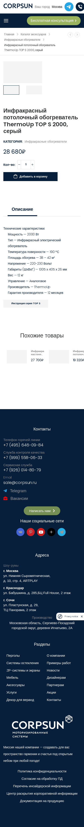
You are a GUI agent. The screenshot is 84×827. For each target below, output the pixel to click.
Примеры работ (59, 663)
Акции (51, 692)
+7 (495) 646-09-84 (23, 445)
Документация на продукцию (42, 800)
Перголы (13, 655)
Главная (9, 34)
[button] (42, 510)
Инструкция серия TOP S (25, 303)
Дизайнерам (56, 677)
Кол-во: (9, 164)
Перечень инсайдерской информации (42, 786)
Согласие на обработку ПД (42, 778)
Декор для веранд (20, 699)
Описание (22, 209)
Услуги (11, 692)
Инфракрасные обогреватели (22, 40)
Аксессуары (15, 685)
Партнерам (55, 685)
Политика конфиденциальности (42, 771)
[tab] (22, 209)
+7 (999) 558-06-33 (22, 457)
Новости (53, 670)
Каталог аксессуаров (33, 34)
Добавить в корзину (33, 176)
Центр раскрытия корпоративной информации (42, 793)
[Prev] (70, 34)
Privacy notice (71, 616)
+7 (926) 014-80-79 (22, 470)
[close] (82, 616)
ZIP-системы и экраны (23, 670)
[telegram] (69, 6)
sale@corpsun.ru (20, 482)
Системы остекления (22, 663)
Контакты (54, 699)
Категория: (13, 141)
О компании (56, 655)
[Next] (77, 34)
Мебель (12, 677)
